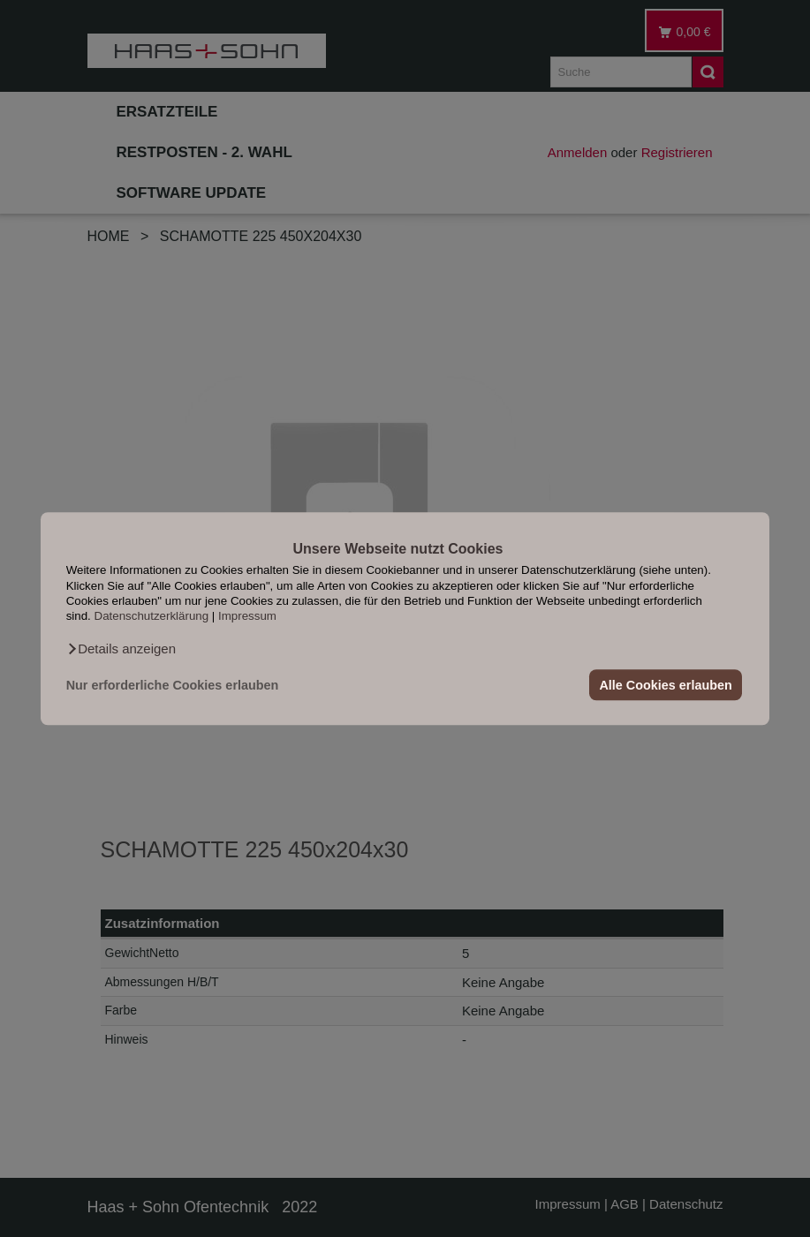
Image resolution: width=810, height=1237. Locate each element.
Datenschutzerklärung (152, 616)
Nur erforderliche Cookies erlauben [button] (172, 685)
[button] (121, 649)
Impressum (247, 616)
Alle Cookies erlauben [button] (665, 685)
